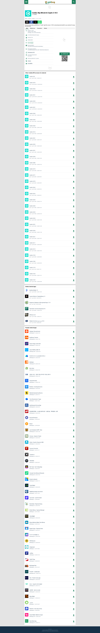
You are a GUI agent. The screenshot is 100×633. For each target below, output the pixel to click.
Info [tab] (27, 28)
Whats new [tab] (32, 28)
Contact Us (44, 631)
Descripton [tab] (39, 28)
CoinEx (35, 14)
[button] (27, 22)
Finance (29, 60)
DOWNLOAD (64, 54)
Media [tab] (45, 28)
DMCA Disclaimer (55, 631)
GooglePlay (30, 63)
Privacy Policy (48, 631)
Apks (26, 18)
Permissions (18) (31, 52)
